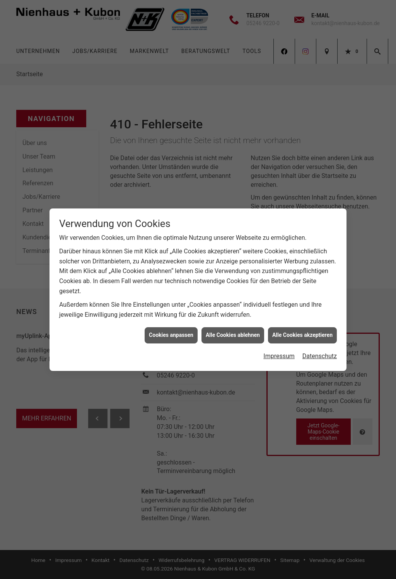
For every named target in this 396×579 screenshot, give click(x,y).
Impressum (279, 352)
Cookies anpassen (171, 331)
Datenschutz (319, 352)
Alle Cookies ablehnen (233, 331)
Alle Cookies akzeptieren (302, 331)
